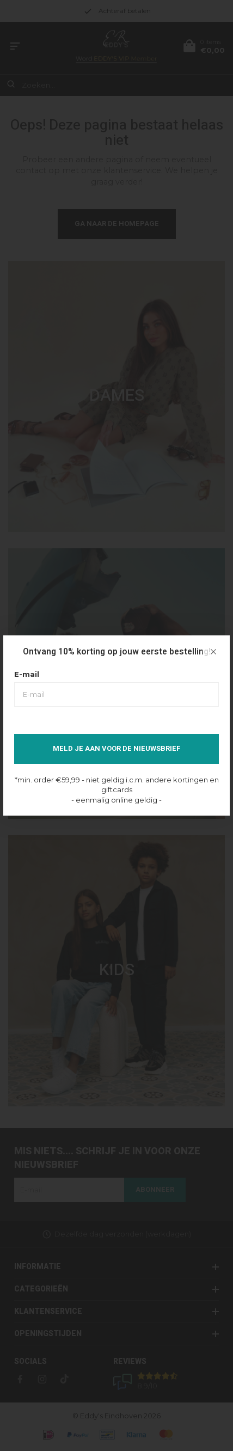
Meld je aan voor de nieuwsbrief (117, 748)
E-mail (26, 674)
